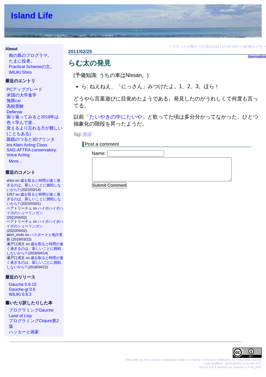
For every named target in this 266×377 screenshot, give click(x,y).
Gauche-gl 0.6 (22, 289)
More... (15, 161)
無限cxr (14, 100)
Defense (14, 111)
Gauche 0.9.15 (23, 284)
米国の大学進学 (22, 95)
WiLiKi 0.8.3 (20, 294)
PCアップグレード (25, 89)
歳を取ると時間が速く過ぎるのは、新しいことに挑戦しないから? (34, 185)
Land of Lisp (20, 315)
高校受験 (15, 106)
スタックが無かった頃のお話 (195, 46)
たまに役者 (19, 60)
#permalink (257, 56)
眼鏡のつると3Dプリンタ (31, 139)
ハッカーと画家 (24, 331)
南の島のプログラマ (28, 55)
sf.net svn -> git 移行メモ (242, 46)
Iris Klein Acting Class (27, 144)
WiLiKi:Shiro (20, 72)
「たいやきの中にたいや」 (115, 117)
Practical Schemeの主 (29, 66)
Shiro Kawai (152, 359)
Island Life (32, 15)
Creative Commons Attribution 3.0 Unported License (225, 359)
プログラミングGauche (31, 310)
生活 (87, 134)
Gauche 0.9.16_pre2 (247, 367)
